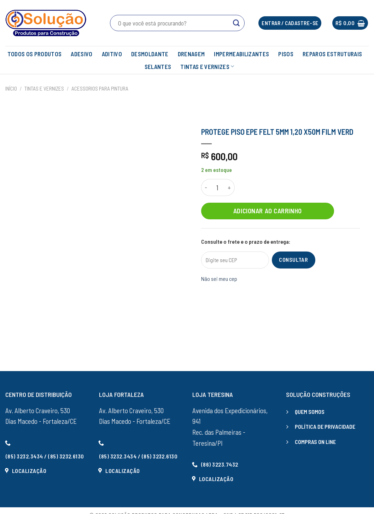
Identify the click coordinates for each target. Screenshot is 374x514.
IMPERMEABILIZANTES (241, 53)
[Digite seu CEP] (235, 260)
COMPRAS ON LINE (315, 441)
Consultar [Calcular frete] (293, 259)
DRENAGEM (191, 53)
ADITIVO (112, 53)
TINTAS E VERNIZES (207, 66)
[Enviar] (236, 23)
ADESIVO (81, 53)
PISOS (285, 53)
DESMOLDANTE (150, 53)
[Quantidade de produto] (217, 187)
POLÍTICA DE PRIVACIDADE (325, 426)
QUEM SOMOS (310, 411)
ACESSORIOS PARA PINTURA (99, 88)
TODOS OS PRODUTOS (34, 53)
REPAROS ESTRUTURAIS (332, 53)
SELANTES (158, 66)
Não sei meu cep (219, 278)
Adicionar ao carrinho (267, 211)
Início (11, 88)
